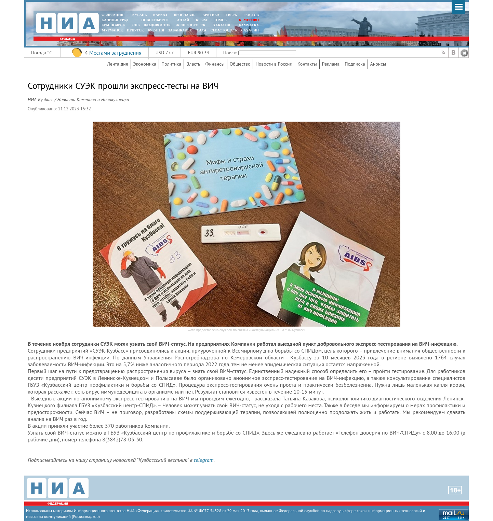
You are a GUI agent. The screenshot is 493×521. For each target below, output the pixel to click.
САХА (201, 30)
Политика (171, 64)
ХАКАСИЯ (221, 25)
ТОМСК (221, 20)
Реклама (331, 64)
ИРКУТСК (135, 30)
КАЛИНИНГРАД (115, 20)
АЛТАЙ (183, 20)
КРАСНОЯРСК (113, 25)
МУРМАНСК (112, 30)
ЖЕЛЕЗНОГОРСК (190, 25)
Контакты (307, 64)
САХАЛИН (250, 30)
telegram (203, 459)
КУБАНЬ (139, 15)
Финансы (215, 64)
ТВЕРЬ (231, 15)
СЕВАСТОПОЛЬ (223, 30)
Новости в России (273, 64)
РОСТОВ (251, 15)
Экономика (145, 64)
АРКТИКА (210, 15)
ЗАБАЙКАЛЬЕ (180, 30)
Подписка (355, 64)
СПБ (136, 25)
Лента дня (117, 64)
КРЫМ (201, 20)
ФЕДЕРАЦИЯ (112, 15)
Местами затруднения (115, 52)
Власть (193, 64)
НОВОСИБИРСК (155, 20)
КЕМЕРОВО (249, 20)
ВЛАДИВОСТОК (157, 25)
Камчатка (248, 25)
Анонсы (378, 64)
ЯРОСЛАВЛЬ (184, 15)
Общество (240, 64)
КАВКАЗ (160, 15)
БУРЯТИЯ (156, 30)
